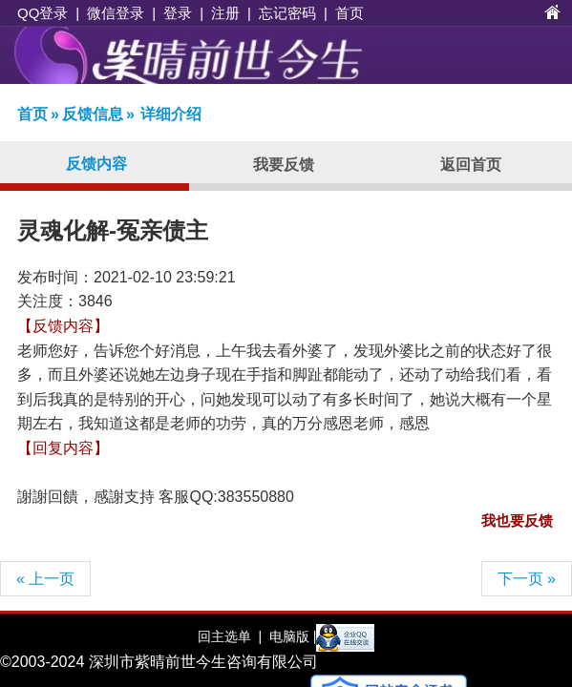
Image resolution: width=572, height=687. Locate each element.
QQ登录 (42, 13)
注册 (225, 13)
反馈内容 (96, 164)
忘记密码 (287, 13)
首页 (349, 13)
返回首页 (470, 164)
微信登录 (115, 13)
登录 (177, 13)
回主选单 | (230, 636)
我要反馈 (283, 164)
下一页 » (527, 579)
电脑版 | (290, 636)
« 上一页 (45, 579)
